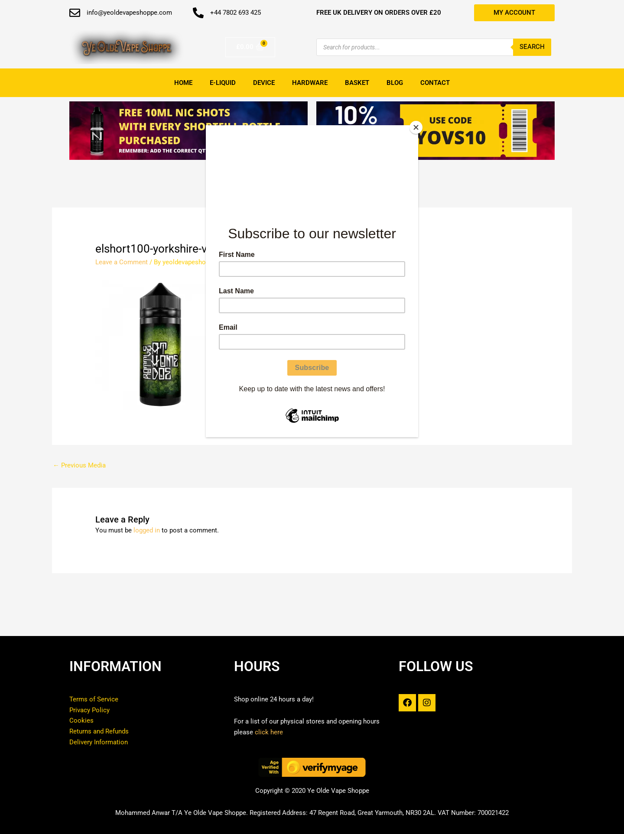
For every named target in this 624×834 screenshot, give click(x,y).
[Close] (416, 127)
